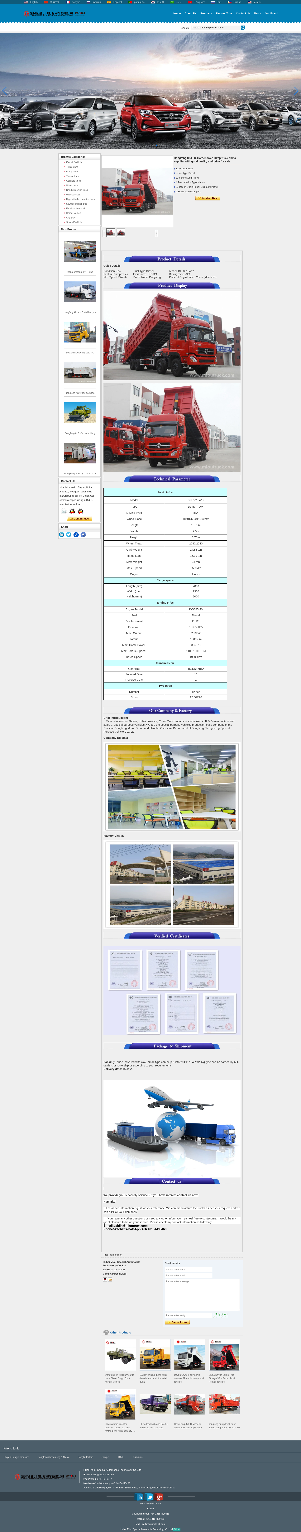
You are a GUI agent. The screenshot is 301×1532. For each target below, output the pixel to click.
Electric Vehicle (74, 162)
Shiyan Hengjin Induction (16, 1457)
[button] (144, 145)
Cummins (138, 1457)
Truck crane (72, 167)
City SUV (71, 217)
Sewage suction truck (77, 204)
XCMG (120, 1457)
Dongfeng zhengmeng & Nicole (53, 1457)
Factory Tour (224, 13)
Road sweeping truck (77, 190)
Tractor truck (72, 176)
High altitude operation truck (80, 199)
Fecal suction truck (75, 208)
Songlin (105, 1457)
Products (206, 13)
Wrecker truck (73, 194)
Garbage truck (73, 181)
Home (177, 13)
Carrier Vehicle (73, 213)
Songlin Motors (85, 1457)
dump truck (116, 1254)
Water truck (72, 185)
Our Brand (271, 13)
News (257, 13)
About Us (191, 13)
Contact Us (243, 13)
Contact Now (79, 518)
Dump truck (72, 171)
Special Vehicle (74, 222)
